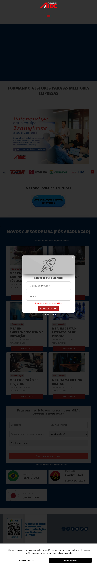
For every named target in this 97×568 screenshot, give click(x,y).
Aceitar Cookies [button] (70, 560)
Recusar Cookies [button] (26, 560)
